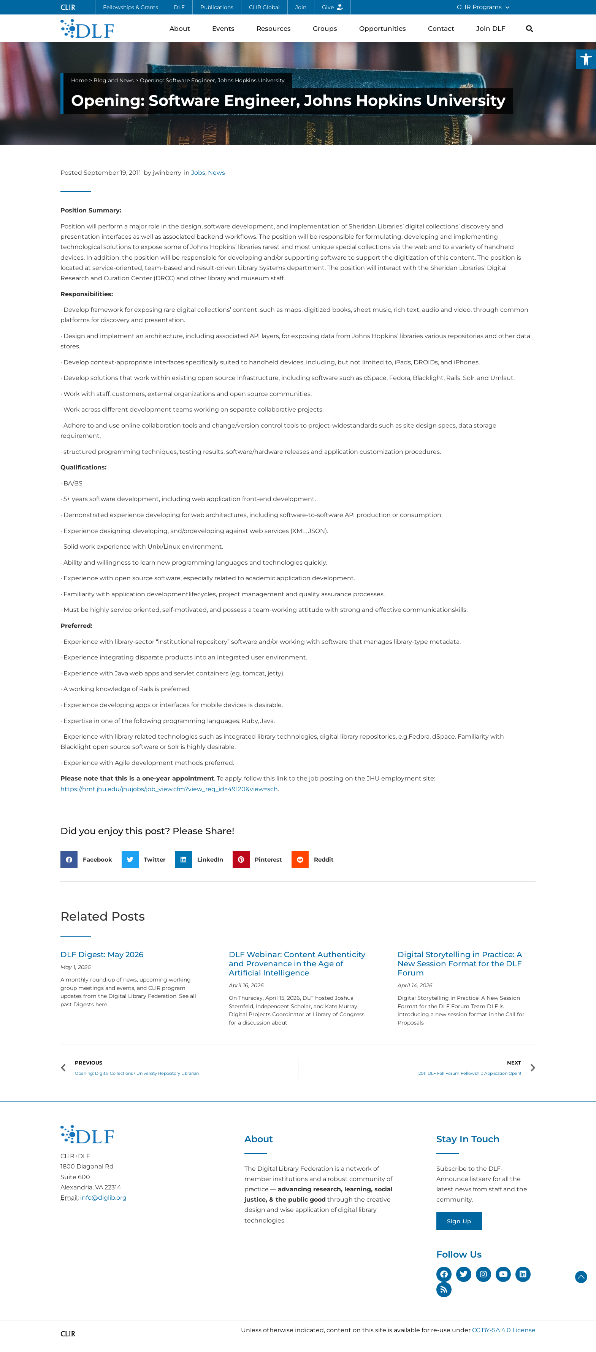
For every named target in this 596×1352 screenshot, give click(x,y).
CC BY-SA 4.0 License (504, 1330)
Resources (276, 28)
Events (225, 28)
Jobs (198, 172)
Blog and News (114, 80)
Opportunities (384, 28)
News (216, 172)
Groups (327, 28)
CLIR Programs (483, 7)
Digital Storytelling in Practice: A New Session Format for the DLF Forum (460, 963)
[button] (586, 59)
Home (79, 80)
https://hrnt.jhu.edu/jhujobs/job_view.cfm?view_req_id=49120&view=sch (169, 789)
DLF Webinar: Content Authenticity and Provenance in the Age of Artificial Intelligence (297, 963)
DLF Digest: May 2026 (101, 954)
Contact (443, 28)
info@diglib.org (103, 1197)
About (182, 28)
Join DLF (492, 28)
